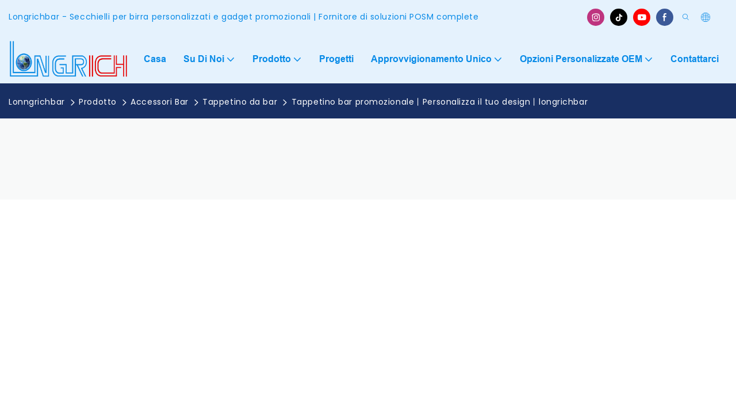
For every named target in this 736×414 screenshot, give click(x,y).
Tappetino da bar (239, 102)
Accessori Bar (159, 102)
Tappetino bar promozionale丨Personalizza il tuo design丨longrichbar (440, 102)
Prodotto (97, 102)
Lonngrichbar (37, 102)
